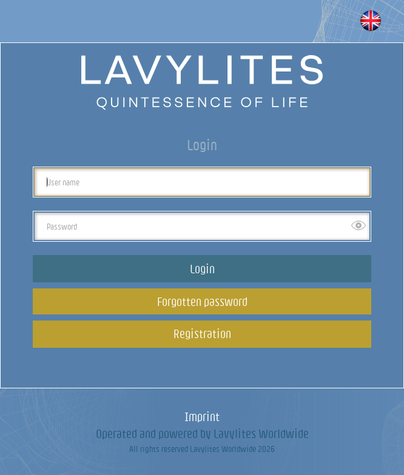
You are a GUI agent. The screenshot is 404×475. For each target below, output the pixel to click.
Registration (202, 333)
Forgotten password (202, 301)
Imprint (202, 416)
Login (202, 268)
